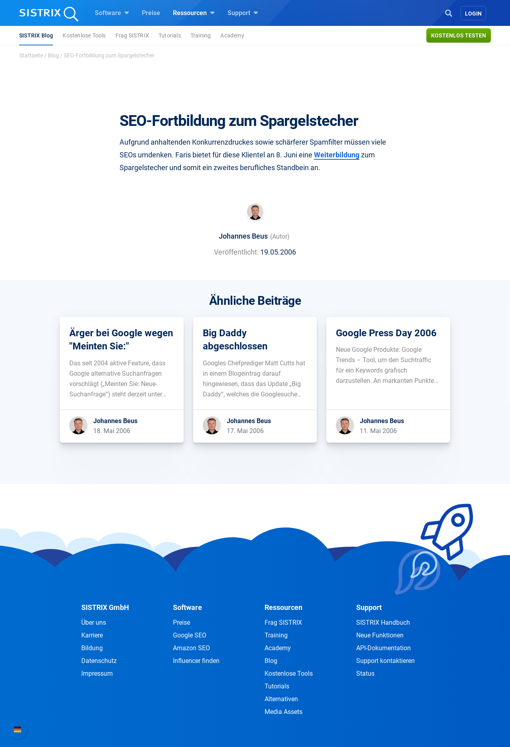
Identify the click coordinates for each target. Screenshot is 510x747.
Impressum (97, 673)
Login (473, 13)
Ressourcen (194, 13)
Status (365, 673)
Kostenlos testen (458, 35)
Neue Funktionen (380, 635)
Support (243, 13)
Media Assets (283, 712)
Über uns (93, 622)
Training (200, 35)
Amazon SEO (191, 648)
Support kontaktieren (385, 661)
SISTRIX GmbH (105, 607)
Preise (151, 13)
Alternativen (281, 699)
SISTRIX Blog (36, 35)
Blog (53, 55)
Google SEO (189, 635)
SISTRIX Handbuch (383, 622)
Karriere (92, 635)
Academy (232, 35)
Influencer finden (196, 661)
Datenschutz (99, 661)
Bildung (92, 648)
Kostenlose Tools (84, 35)
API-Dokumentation (383, 648)
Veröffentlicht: (236, 252)
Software (112, 13)
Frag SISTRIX (132, 35)
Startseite (31, 55)
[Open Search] (449, 12)
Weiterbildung (336, 155)
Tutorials (170, 35)
